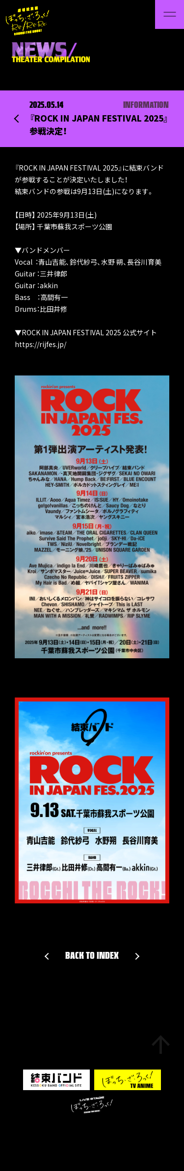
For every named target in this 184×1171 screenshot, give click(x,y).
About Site (61, 1131)
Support (29, 1131)
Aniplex (153, 1131)
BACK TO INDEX (92, 956)
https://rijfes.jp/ (40, 344)
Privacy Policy (104, 1131)
